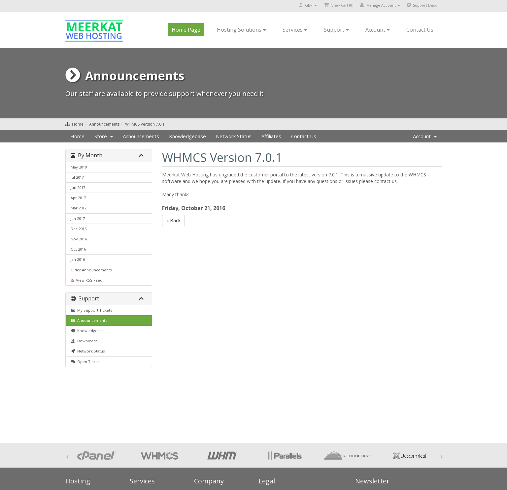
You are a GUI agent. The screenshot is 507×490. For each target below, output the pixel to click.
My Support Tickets (91, 310)
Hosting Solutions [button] (241, 29)
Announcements (104, 124)
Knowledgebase (187, 136)
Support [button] (336, 29)
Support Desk (422, 5)
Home (78, 124)
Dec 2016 (78, 228)
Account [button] (377, 29)
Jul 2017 (77, 177)
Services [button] (295, 29)
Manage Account (380, 5)
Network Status (234, 136)
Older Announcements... (93, 269)
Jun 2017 (78, 187)
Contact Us (419, 29)
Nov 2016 (79, 238)
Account (425, 136)
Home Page (186, 29)
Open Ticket (85, 361)
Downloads (84, 340)
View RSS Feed (86, 280)
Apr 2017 (78, 197)
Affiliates (271, 136)
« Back (173, 220)
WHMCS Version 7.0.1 (145, 124)
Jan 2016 (78, 259)
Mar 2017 (78, 207)
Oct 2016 (78, 249)
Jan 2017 (78, 218)
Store (103, 136)
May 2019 (79, 167)
